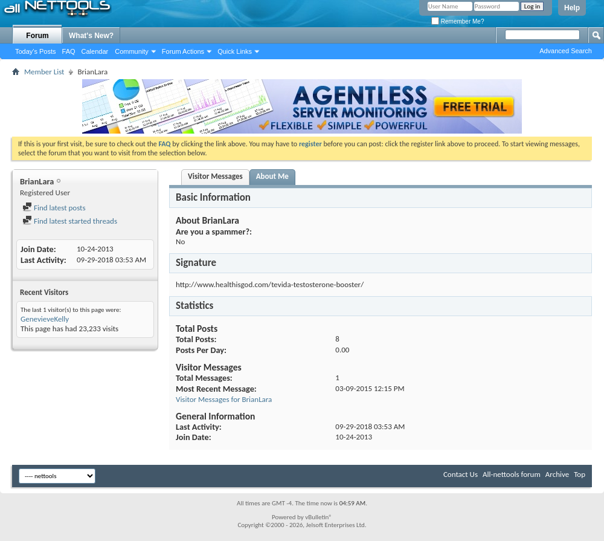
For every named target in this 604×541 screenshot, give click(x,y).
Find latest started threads (69, 220)
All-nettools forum (512, 474)
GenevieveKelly (45, 318)
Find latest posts (54, 207)
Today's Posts (35, 51)
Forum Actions (183, 51)
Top (579, 474)
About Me (272, 176)
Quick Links (234, 51)
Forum (37, 35)
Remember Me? (457, 21)
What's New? (91, 35)
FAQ (69, 51)
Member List (44, 71)
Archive (557, 474)
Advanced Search (565, 50)
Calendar (95, 51)
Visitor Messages (215, 176)
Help (572, 8)
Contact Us (460, 474)
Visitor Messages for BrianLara (224, 399)
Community (132, 51)
